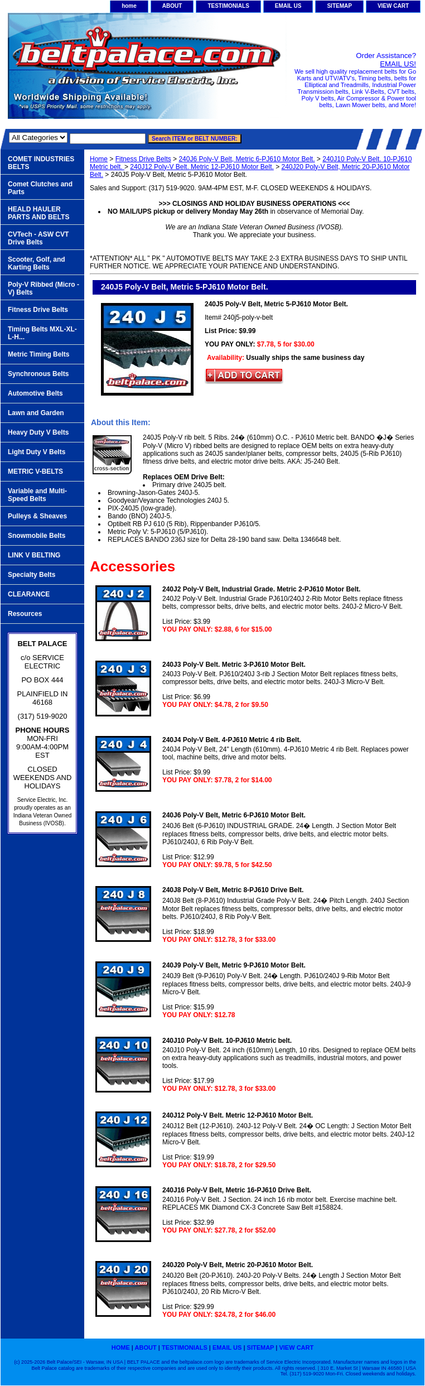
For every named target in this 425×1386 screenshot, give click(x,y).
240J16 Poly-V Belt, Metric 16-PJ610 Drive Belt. (236, 1190)
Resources (25, 614)
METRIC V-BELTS (35, 471)
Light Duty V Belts (36, 452)
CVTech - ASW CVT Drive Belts (38, 238)
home (129, 6)
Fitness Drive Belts (143, 159)
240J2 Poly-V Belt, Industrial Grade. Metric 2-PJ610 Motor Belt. (261, 589)
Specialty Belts (31, 575)
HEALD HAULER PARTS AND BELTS (38, 213)
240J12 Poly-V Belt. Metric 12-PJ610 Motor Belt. (201, 167)
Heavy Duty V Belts (38, 432)
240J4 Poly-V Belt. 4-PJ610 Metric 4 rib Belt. (231, 740)
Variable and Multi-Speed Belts (37, 495)
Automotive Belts (35, 393)
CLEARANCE (29, 594)
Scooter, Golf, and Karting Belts (36, 263)
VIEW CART (393, 6)
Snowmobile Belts (36, 536)
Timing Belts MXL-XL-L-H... (42, 333)
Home (99, 159)
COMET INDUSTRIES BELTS (41, 163)
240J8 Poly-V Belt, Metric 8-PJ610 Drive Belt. (232, 890)
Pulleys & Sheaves (37, 516)
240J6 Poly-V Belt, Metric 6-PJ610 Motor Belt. (246, 159)
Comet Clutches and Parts (40, 188)
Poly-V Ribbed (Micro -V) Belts (43, 288)
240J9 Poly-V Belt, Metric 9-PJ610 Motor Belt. (234, 965)
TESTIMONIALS (228, 6)
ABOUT (172, 6)
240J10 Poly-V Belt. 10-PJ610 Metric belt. (227, 1041)
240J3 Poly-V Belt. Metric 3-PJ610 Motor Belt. (234, 664)
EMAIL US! (398, 64)
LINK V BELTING (34, 555)
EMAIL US (288, 6)
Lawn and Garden (36, 413)
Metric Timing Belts (38, 354)
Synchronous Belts (38, 374)
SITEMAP (339, 6)
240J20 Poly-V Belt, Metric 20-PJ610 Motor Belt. (237, 1265)
